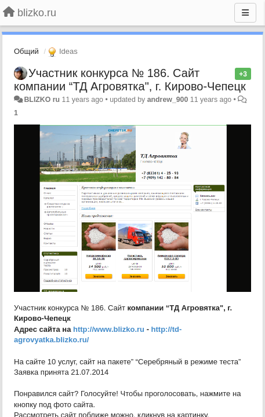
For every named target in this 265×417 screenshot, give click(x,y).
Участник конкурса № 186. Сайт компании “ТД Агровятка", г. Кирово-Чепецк (130, 80)
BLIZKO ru (42, 100)
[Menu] (245, 13)
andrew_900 (167, 100)
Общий (26, 51)
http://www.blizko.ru (108, 329)
